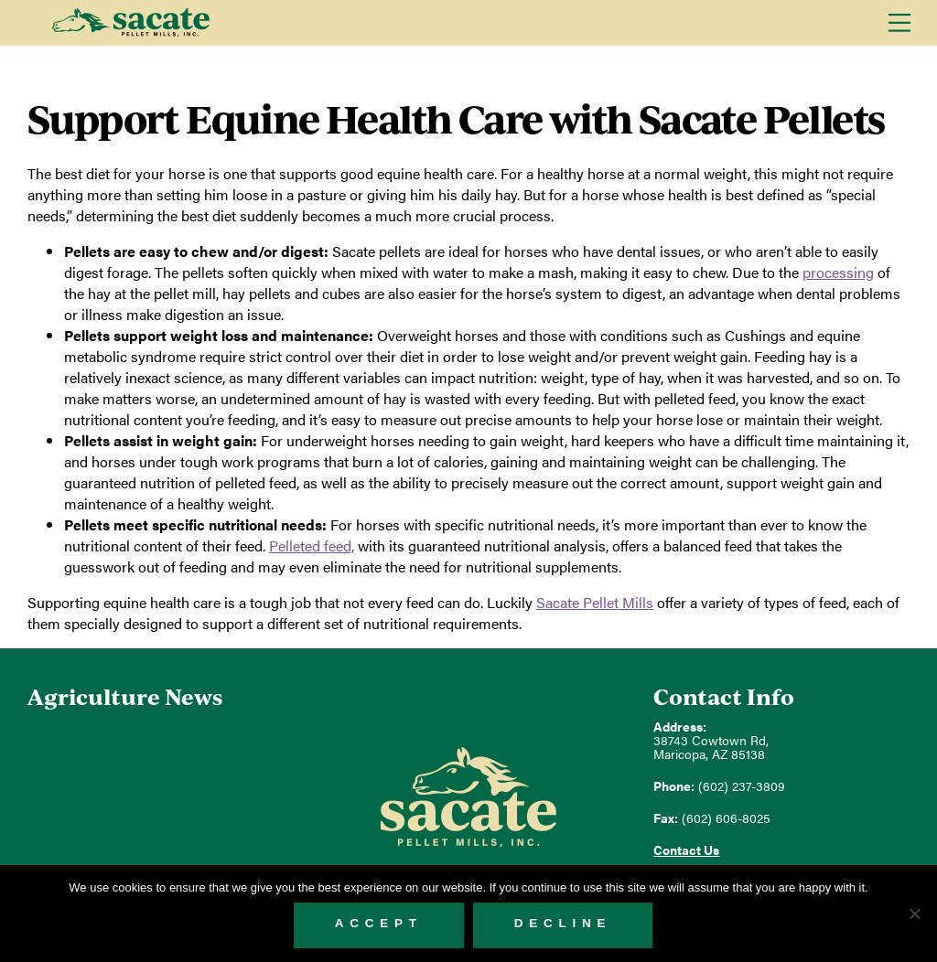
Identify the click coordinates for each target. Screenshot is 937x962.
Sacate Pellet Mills (130, 23)
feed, (311, 545)
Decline (563, 923)
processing (838, 272)
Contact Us (686, 850)
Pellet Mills (594, 602)
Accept (379, 923)
